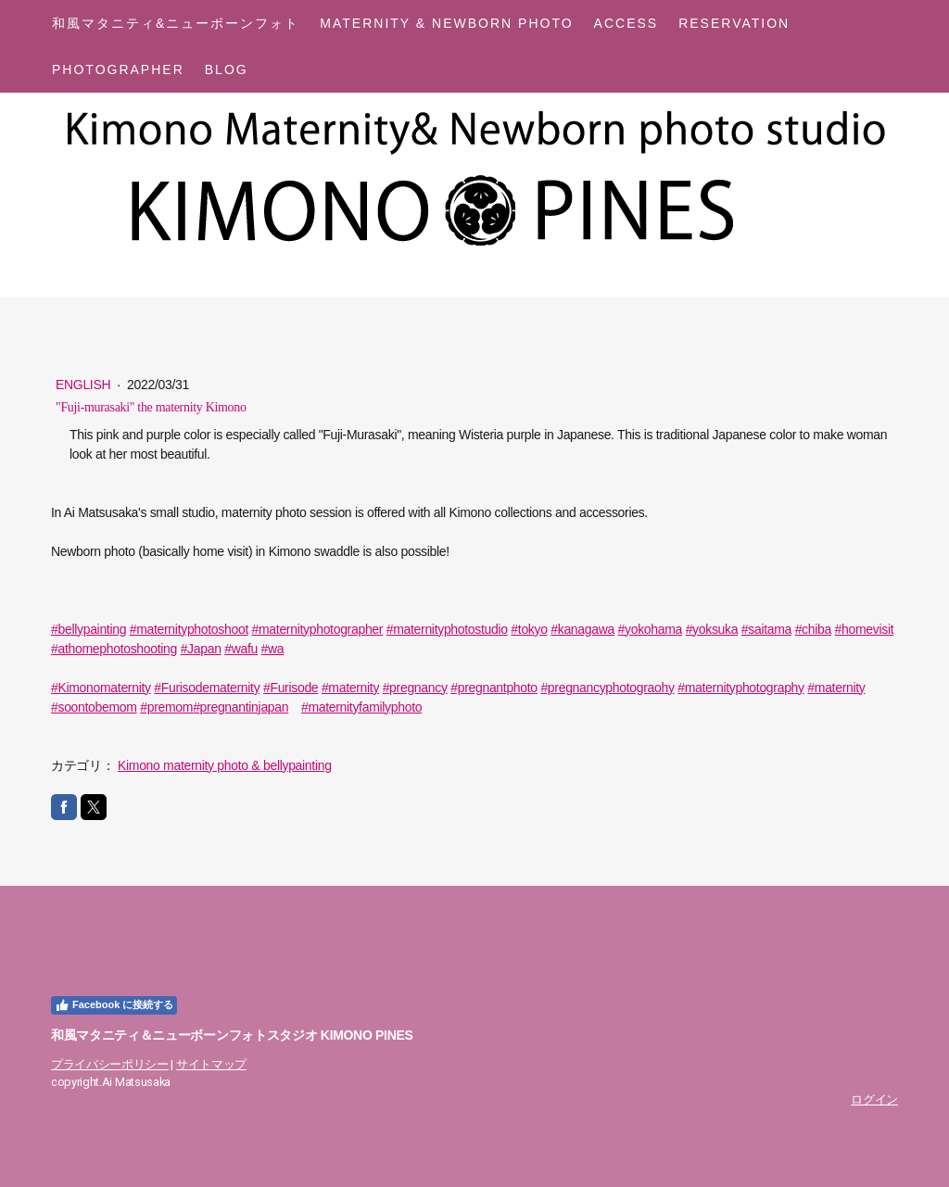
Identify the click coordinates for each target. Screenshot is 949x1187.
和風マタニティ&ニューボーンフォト (175, 23)
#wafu (241, 648)
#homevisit (864, 629)
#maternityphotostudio (447, 629)
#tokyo (529, 629)
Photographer (118, 69)
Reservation (734, 23)
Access (626, 23)
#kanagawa (582, 629)
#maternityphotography (740, 687)
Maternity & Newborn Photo (446, 23)
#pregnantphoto (494, 687)
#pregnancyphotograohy (607, 687)
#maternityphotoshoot (189, 629)
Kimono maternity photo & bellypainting (225, 765)
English (85, 384)
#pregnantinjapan (240, 707)
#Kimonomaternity (101, 687)
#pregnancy (415, 687)
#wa (273, 648)
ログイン (874, 1099)
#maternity (350, 687)
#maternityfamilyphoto (361, 707)
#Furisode (290, 687)
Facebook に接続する (114, 1005)
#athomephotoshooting (114, 648)
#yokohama (650, 629)
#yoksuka (712, 629)
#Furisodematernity (206, 687)
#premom (166, 707)
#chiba (813, 629)
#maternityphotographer (318, 629)
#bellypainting (88, 629)
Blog (226, 69)
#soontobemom (94, 707)
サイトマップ (211, 1064)
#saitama (766, 629)
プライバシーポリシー (110, 1064)
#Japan (201, 648)
